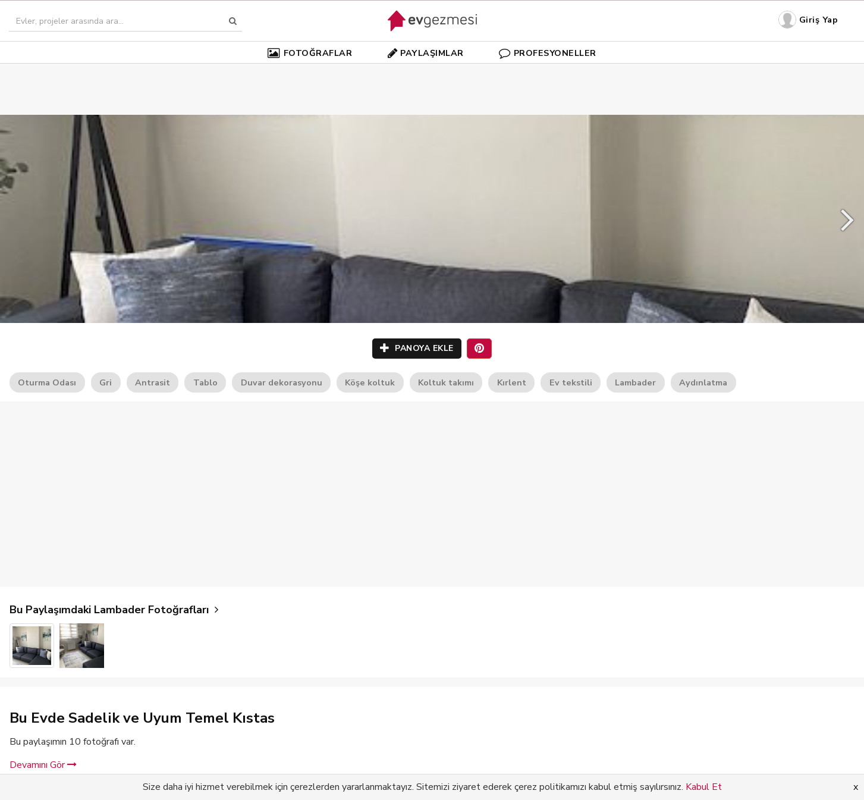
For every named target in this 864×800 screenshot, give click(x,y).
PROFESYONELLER (547, 53)
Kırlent (511, 382)
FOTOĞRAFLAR (310, 53)
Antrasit (152, 382)
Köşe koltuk (370, 382)
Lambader (635, 382)
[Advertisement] (432, 71)
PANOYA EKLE (417, 348)
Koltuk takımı (446, 382)
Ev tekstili (570, 382)
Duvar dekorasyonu (281, 382)
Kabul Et (704, 786)
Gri (105, 382)
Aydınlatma (703, 382)
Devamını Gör (43, 764)
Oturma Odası (47, 382)
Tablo (205, 382)
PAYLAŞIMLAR (426, 53)
